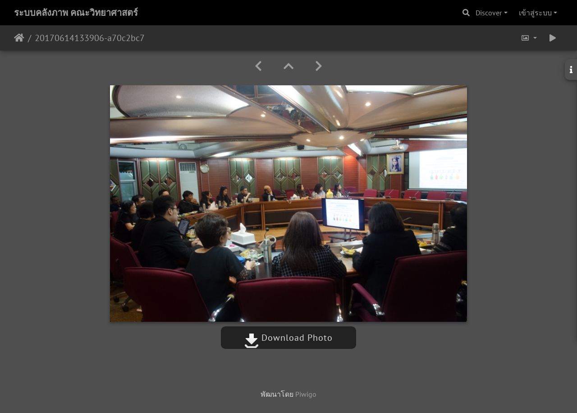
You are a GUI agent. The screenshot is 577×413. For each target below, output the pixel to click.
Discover (489, 12)
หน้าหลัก (19, 38)
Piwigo (305, 394)
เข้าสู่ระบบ (535, 12)
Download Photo (288, 337)
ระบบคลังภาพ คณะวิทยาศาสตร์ (76, 13)
